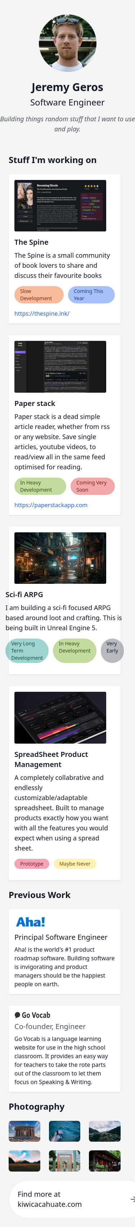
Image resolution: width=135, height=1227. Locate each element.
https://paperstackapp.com (50, 505)
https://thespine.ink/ (41, 313)
